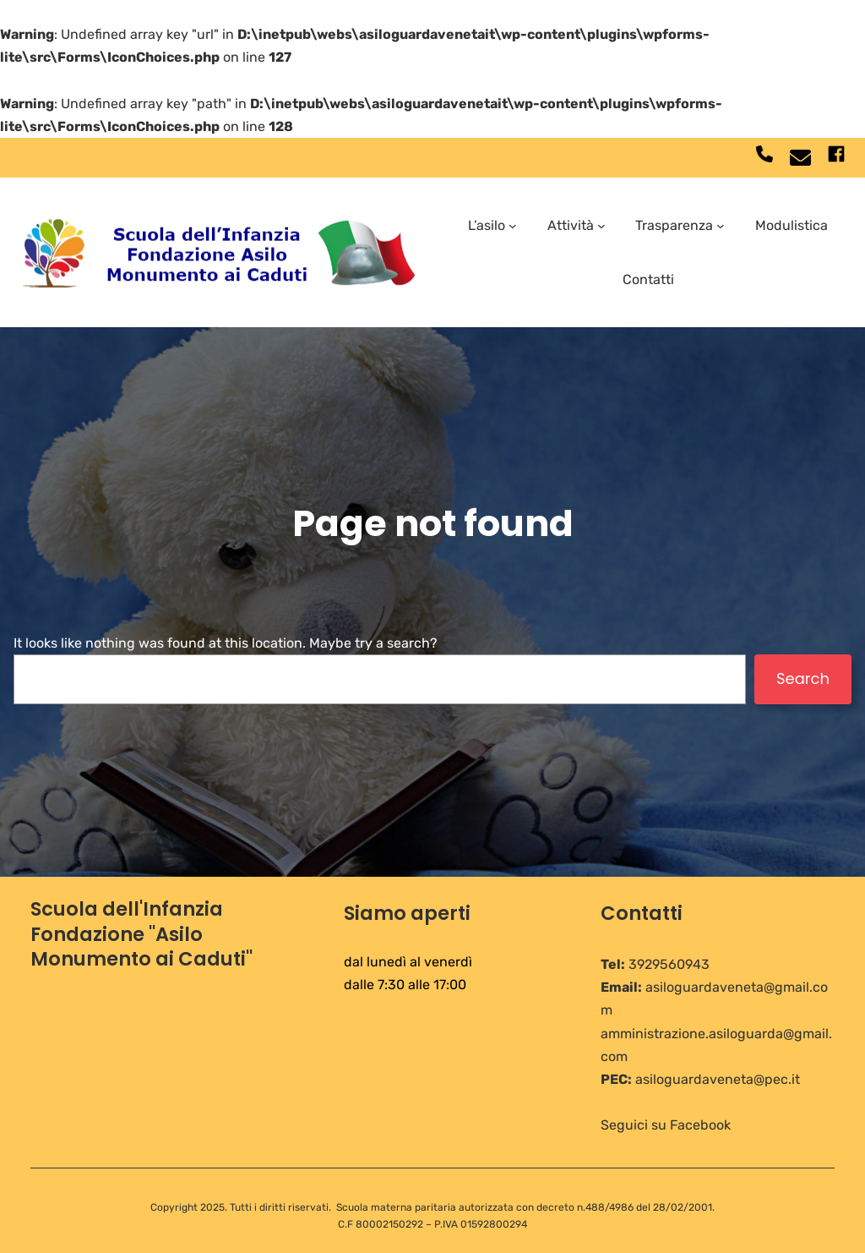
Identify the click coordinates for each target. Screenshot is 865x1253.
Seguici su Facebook (666, 1125)
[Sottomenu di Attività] (601, 226)
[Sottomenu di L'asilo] (513, 226)
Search (803, 678)
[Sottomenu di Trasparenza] (720, 226)
